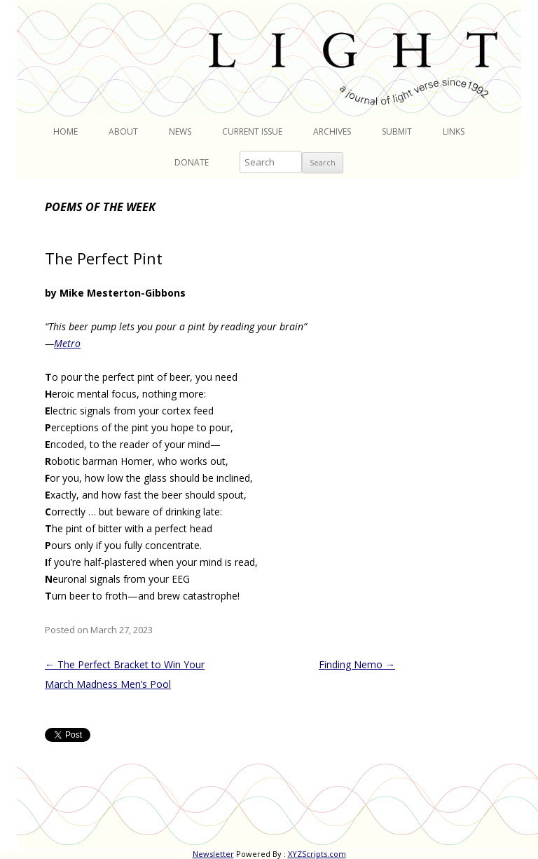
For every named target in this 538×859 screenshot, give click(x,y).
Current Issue (252, 131)
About (123, 131)
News (180, 131)
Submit (397, 131)
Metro (67, 343)
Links (453, 131)
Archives (332, 131)
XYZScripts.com (317, 853)
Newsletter (213, 853)
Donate (191, 162)
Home (65, 131)
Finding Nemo (357, 664)
